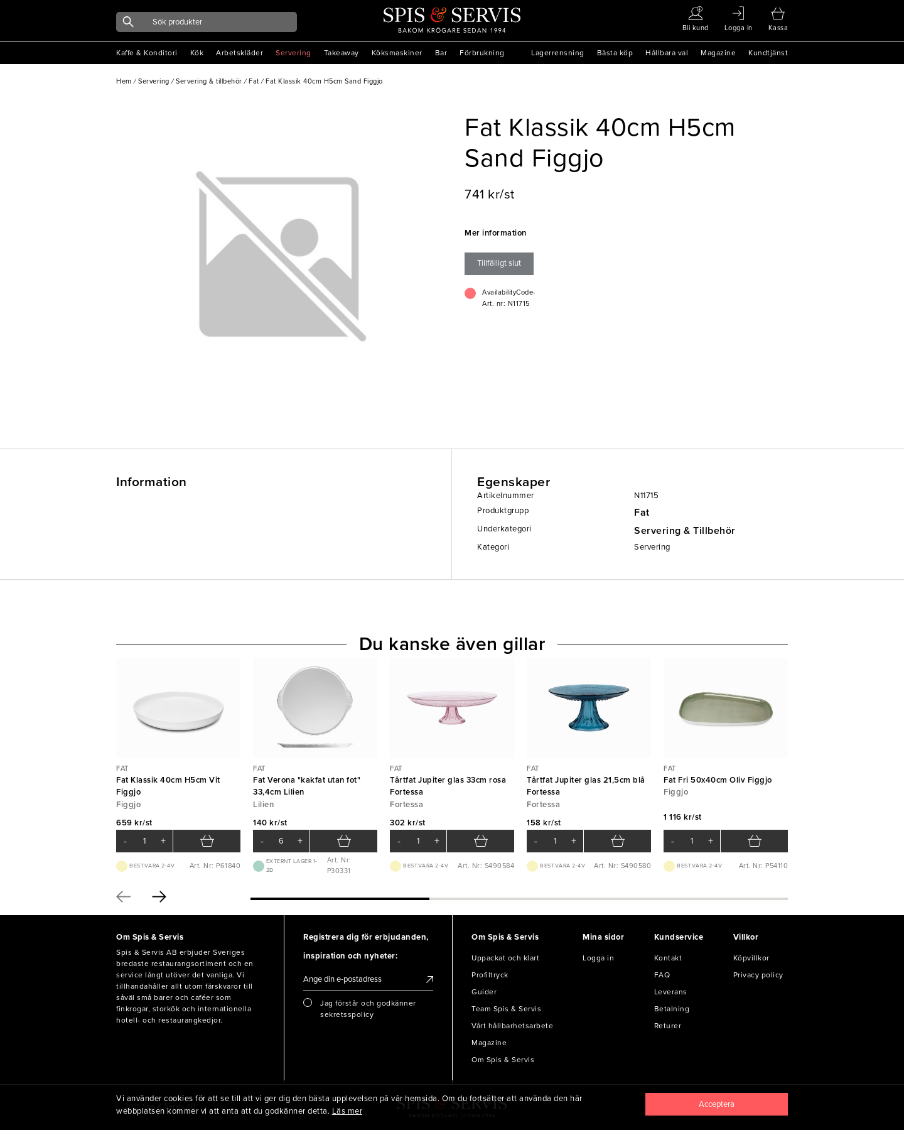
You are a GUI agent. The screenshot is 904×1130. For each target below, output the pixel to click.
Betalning (672, 1008)
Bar (441, 52)
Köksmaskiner (397, 52)
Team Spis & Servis (506, 1008)
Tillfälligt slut (499, 263)
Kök (197, 52)
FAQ (662, 974)
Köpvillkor (751, 957)
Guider (484, 991)
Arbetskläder (239, 52)
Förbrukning (482, 52)
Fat (642, 512)
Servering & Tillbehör (685, 530)
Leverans (670, 991)
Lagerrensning (557, 52)
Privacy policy (758, 974)
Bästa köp (615, 52)
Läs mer (347, 1111)
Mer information (496, 233)
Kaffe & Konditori (147, 52)
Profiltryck (489, 974)
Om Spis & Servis (502, 1059)
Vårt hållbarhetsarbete (512, 1025)
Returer (668, 1025)
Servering (293, 52)
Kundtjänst (768, 52)
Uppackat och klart (505, 957)
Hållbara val (666, 52)
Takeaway (341, 52)
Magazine (718, 52)
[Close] (716, 1104)
